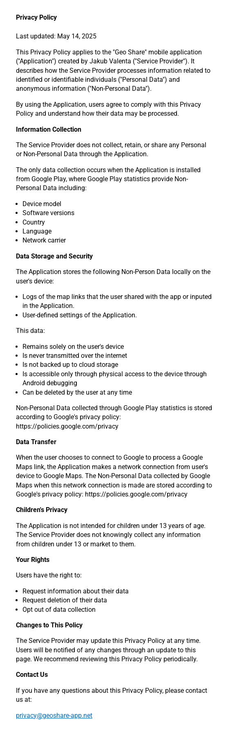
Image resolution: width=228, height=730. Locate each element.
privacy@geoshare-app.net (54, 715)
